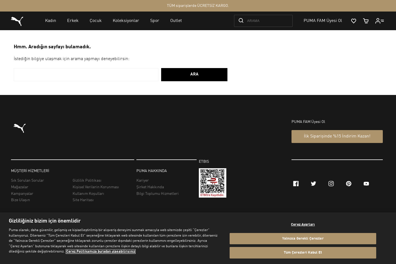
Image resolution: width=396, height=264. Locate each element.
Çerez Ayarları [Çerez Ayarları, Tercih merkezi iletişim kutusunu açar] (303, 224)
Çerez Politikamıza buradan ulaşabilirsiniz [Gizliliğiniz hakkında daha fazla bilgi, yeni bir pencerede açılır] (100, 251)
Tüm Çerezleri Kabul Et (303, 252)
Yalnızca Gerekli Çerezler (302, 238)
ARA (194, 74)
